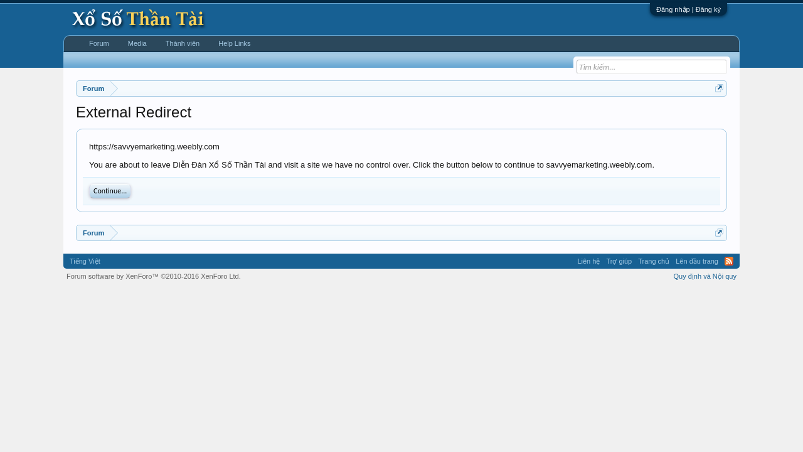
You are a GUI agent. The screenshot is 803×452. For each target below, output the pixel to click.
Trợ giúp (619, 261)
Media (137, 43)
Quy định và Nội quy (705, 276)
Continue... (110, 190)
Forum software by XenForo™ (153, 276)
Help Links (234, 43)
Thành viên (182, 43)
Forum (99, 43)
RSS (729, 261)
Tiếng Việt (85, 261)
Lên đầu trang (697, 261)
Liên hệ (588, 261)
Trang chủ (653, 261)
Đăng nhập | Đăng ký (688, 9)
